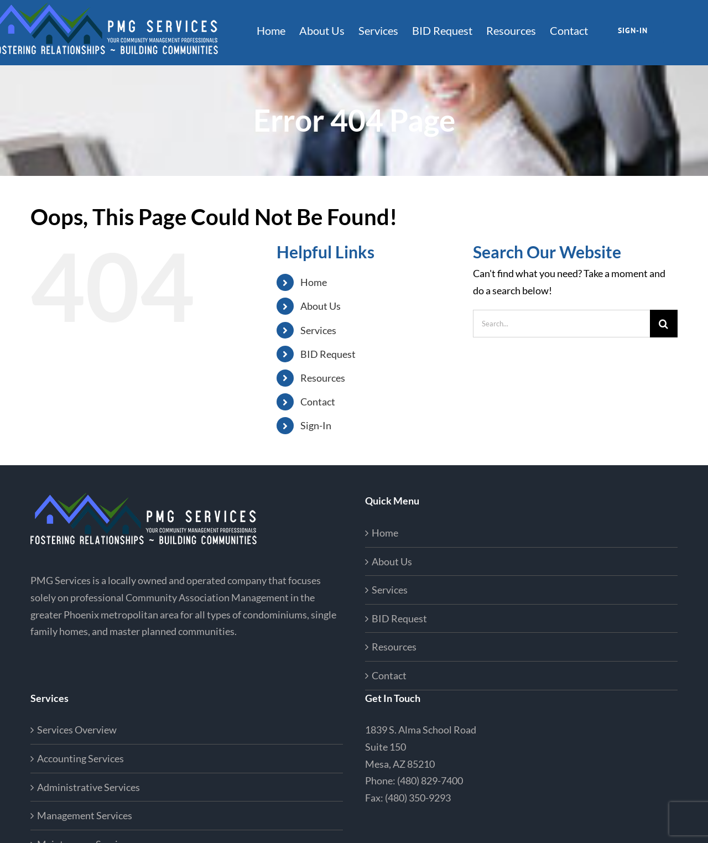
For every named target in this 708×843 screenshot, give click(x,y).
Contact (317, 402)
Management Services (84, 815)
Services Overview (77, 730)
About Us (320, 306)
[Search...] (561, 323)
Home (313, 282)
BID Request (328, 354)
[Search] (664, 323)
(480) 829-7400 (430, 780)
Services (318, 330)
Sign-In (315, 425)
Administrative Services (88, 787)
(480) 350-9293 (418, 798)
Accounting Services (80, 758)
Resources (322, 378)
